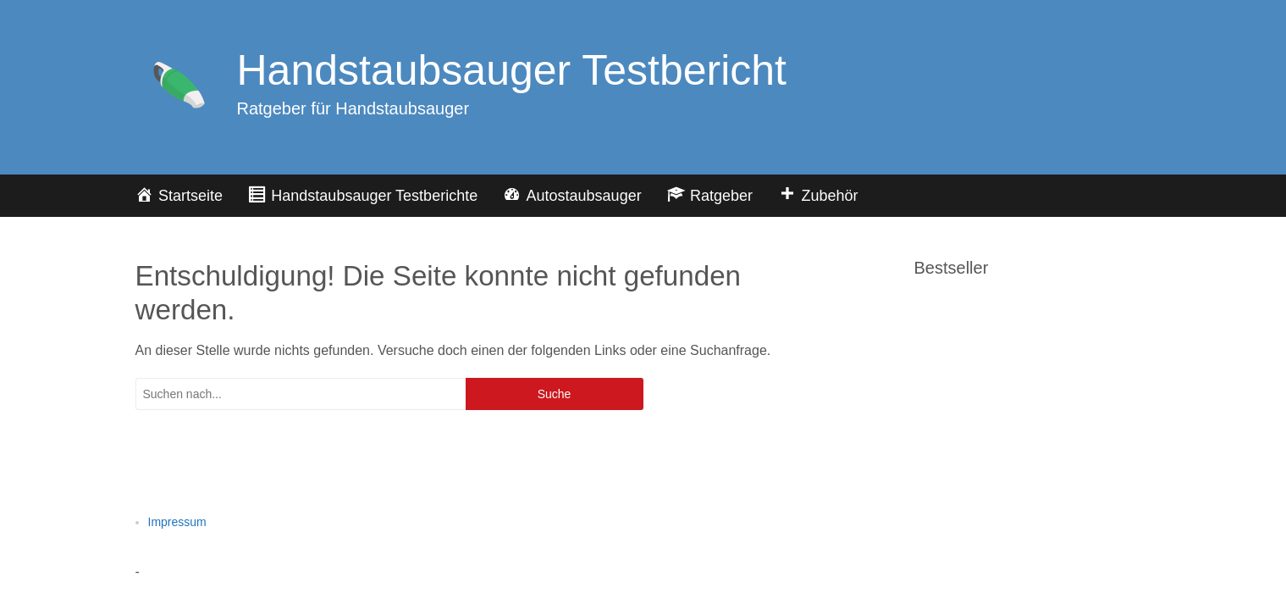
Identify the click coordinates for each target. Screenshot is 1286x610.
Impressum (177, 522)
